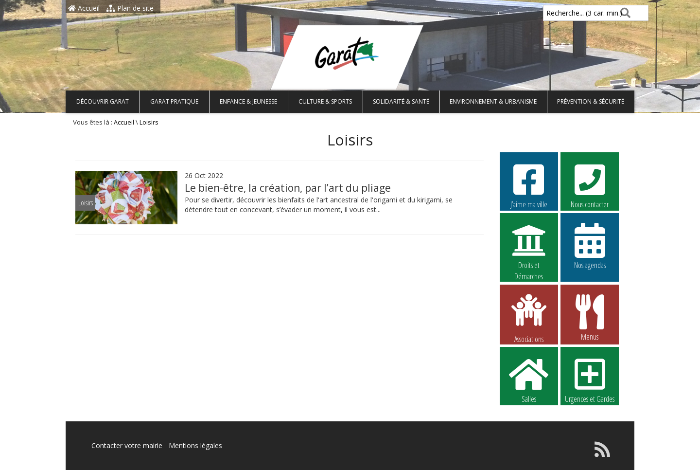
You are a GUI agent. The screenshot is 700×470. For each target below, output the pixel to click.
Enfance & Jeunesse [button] (248, 101)
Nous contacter (589, 185)
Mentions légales (195, 445)
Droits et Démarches (529, 246)
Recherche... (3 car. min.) (568, 13)
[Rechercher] (623, 13)
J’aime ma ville (529, 185)
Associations (529, 317)
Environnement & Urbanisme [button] (493, 101)
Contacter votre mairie (126, 445)
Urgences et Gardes (589, 379)
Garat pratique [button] (174, 101)
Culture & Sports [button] (325, 101)
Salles (529, 379)
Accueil (84, 8)
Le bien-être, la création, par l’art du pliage (288, 188)
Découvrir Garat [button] (102, 101)
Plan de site (130, 8)
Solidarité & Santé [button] (401, 101)
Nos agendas (589, 246)
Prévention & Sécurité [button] (590, 101)
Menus (589, 317)
